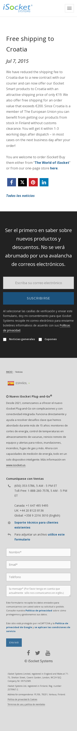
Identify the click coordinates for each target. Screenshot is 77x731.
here (54, 168)
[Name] (38, 552)
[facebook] (11, 182)
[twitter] (22, 182)
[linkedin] (44, 182)
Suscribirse (38, 298)
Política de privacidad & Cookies (22, 699)
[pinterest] (33, 182)
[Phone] (38, 577)
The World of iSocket (52, 162)
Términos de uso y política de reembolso (26, 704)
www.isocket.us (15, 465)
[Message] (38, 591)
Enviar (14, 642)
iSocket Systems (40, 661)
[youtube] (47, 653)
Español (17, 383)
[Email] (38, 283)
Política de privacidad (38, 610)
